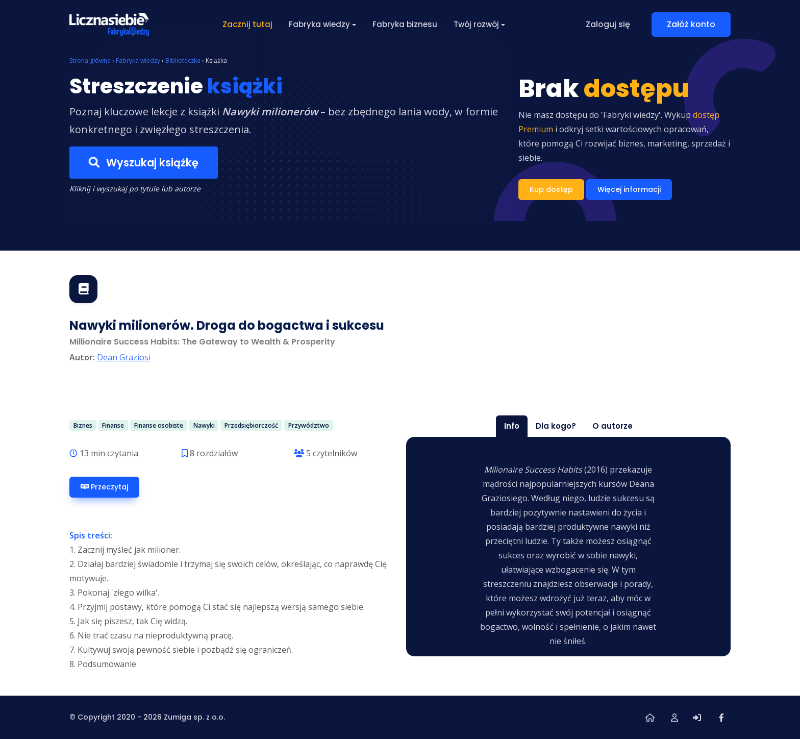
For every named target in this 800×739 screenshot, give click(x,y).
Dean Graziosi (124, 357)
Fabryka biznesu (404, 24)
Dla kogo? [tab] (556, 426)
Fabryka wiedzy (138, 60)
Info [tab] (511, 426)
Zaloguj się (608, 24)
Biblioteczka (183, 60)
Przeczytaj (104, 487)
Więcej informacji (629, 189)
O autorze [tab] (612, 426)
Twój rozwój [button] (476, 24)
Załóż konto (691, 24)
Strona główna (90, 60)
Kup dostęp (551, 189)
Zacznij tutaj (247, 24)
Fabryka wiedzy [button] (319, 24)
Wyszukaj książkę (143, 162)
